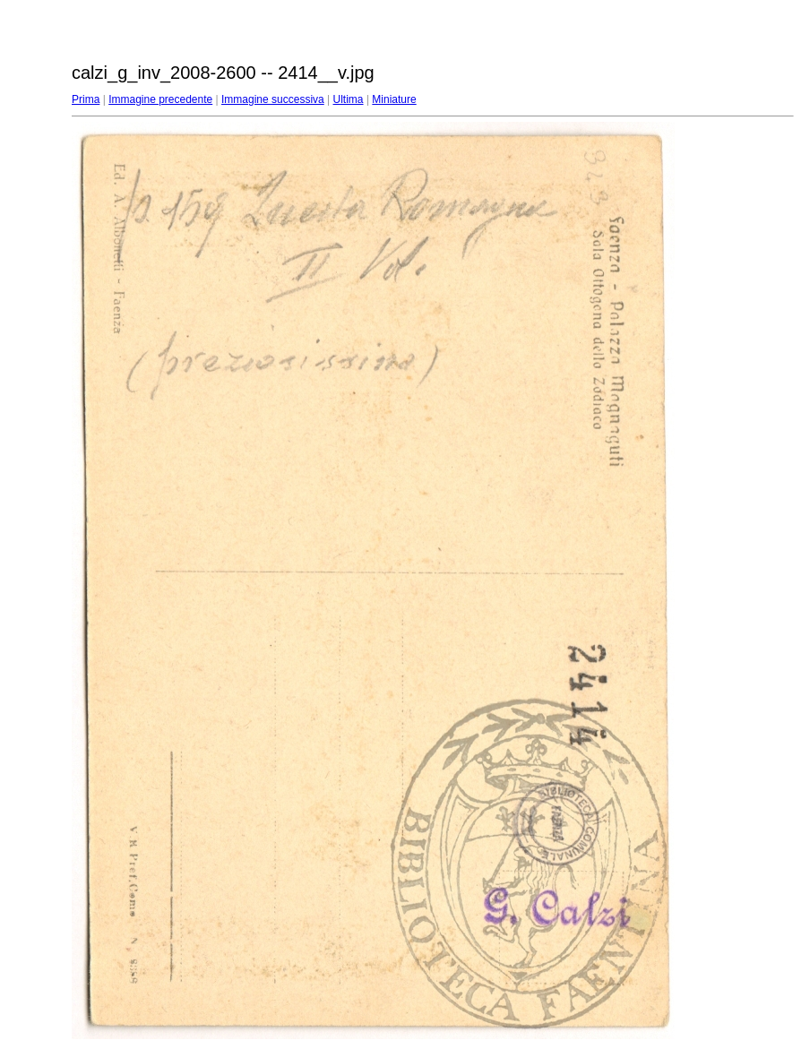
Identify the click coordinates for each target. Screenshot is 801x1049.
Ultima (348, 99)
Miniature (394, 99)
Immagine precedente (160, 99)
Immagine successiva (272, 99)
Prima (85, 99)
